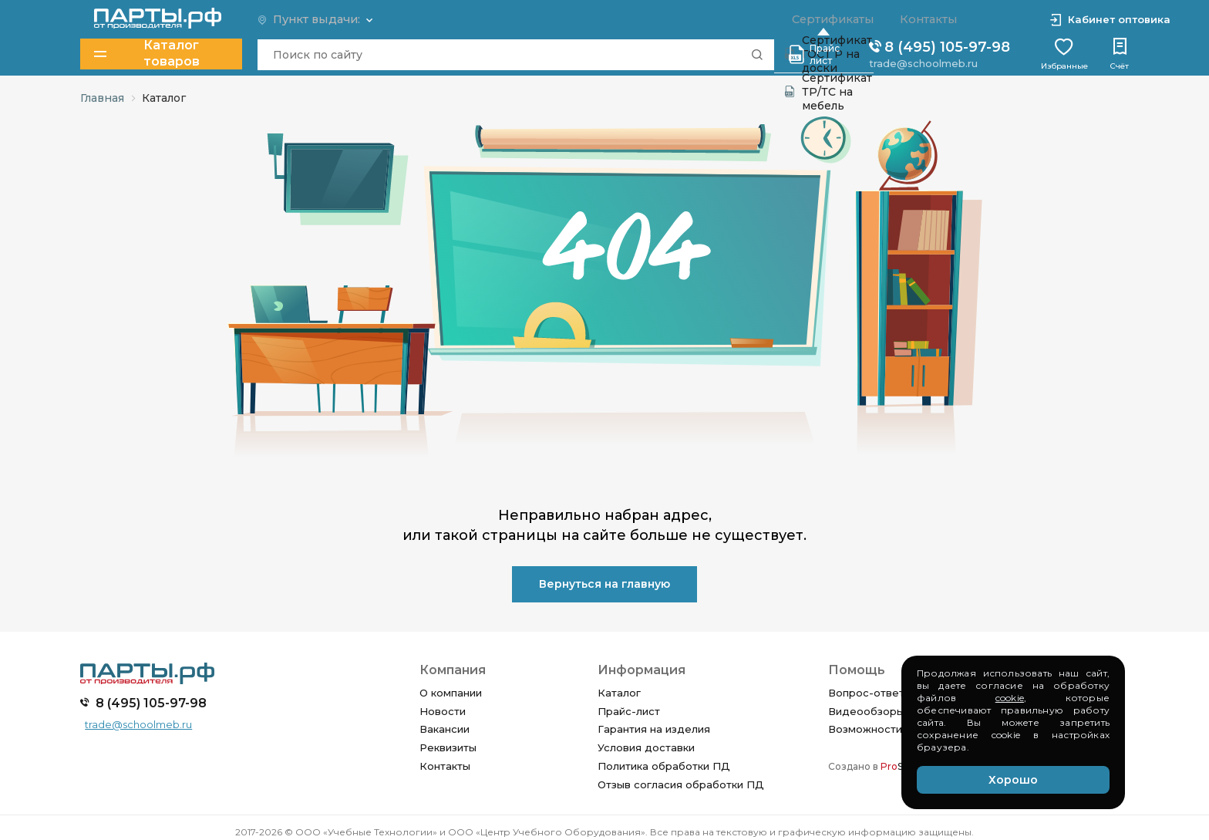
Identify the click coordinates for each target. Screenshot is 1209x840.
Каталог (619, 693)
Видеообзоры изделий (890, 711)
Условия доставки (646, 747)
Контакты (444, 766)
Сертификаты (829, 19)
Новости (442, 711)
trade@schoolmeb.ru (922, 62)
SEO (899, 766)
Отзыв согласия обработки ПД (681, 784)
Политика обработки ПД (664, 766)
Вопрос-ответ (866, 693)
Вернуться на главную (604, 584)
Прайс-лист (629, 711)
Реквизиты (448, 747)
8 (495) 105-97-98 (938, 46)
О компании (450, 693)
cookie (1009, 697)
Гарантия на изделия (654, 729)
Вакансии (444, 729)
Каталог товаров (148, 54)
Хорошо (1013, 780)
